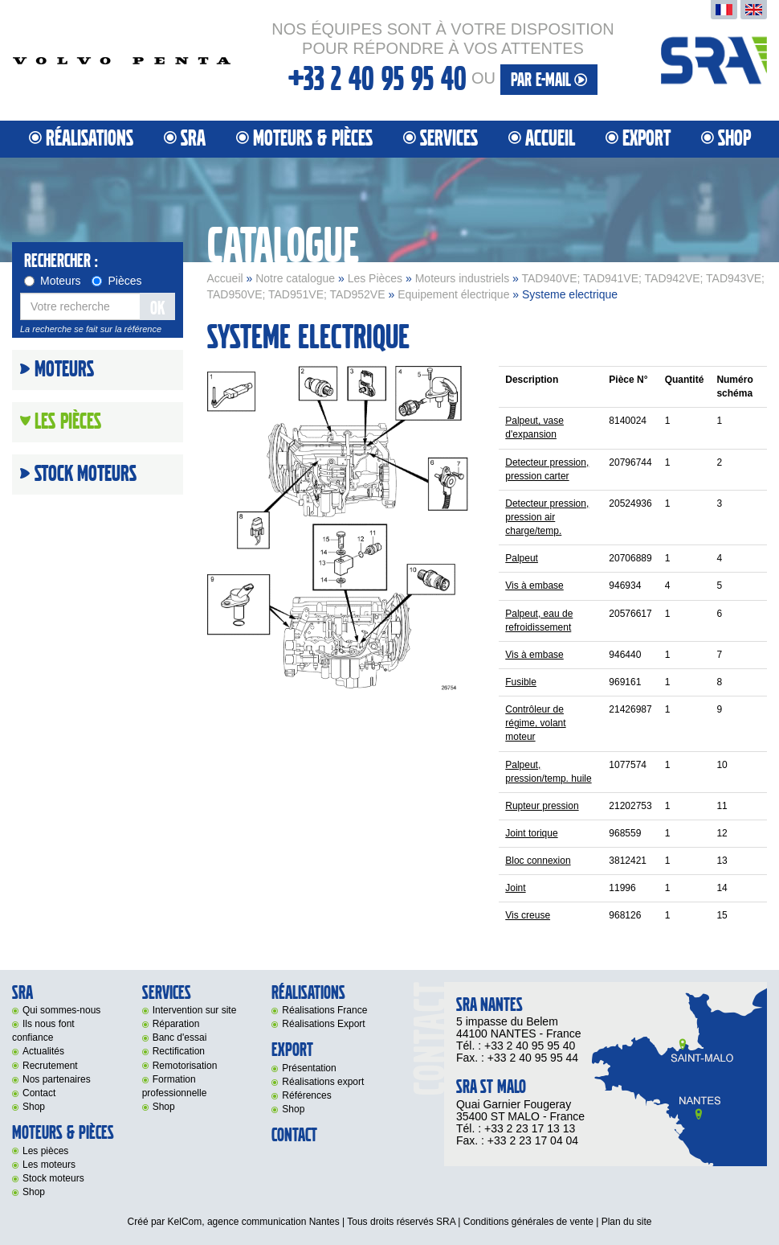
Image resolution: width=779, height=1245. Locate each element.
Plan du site (627, 1221)
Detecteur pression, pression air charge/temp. (547, 517)
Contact (38, 1093)
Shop (734, 138)
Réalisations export (323, 1081)
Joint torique (531, 833)
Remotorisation (185, 1065)
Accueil (550, 138)
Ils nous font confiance (43, 1030)
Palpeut (521, 558)
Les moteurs (48, 1164)
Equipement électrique (453, 294)
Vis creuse (527, 915)
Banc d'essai (180, 1037)
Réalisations (89, 138)
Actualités (43, 1051)
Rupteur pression (541, 806)
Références (306, 1095)
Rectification (179, 1051)
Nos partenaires (56, 1079)
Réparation (176, 1023)
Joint (515, 888)
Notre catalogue (295, 278)
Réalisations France (324, 1010)
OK (157, 308)
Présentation (309, 1068)
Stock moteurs (86, 474)
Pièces (116, 280)
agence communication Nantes (273, 1221)
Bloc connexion (537, 860)
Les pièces (45, 1151)
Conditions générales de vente (528, 1221)
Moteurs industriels (462, 278)
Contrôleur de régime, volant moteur (535, 723)
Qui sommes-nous (61, 1010)
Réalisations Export (323, 1023)
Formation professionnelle (174, 1086)
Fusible (520, 682)
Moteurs (52, 280)
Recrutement (50, 1065)
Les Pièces (375, 278)
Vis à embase (534, 585)
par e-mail (549, 80)
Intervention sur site (195, 1010)
